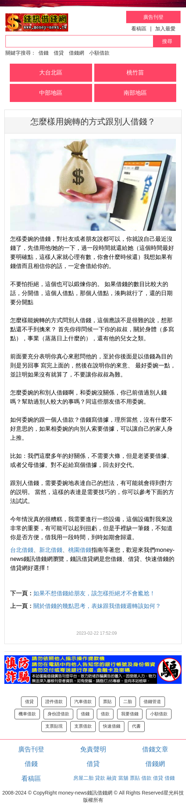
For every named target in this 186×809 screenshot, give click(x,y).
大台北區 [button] (50, 72)
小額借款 (99, 53)
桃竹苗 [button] (135, 72)
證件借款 (54, 701)
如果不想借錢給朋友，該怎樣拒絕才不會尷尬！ (94, 593)
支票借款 (83, 726)
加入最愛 (165, 28)
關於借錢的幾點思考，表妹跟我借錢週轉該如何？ (97, 606)
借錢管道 (152, 701)
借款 (105, 713)
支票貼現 (54, 726)
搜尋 (167, 41)
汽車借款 (83, 701)
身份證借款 (58, 713)
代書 (136, 726)
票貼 (107, 701)
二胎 (127, 701)
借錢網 (76, 53)
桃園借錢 (79, 550)
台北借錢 (21, 550)
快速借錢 (111, 726)
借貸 (59, 53)
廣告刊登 (153, 17)
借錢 (43, 53)
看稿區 (138, 28)
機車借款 (27, 713)
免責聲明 (93, 749)
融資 (112, 778)
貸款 (100, 778)
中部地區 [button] (50, 93)
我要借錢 (130, 713)
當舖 (123, 778)
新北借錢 (50, 550)
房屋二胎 (83, 778)
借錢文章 (155, 749)
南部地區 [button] (135, 93)
